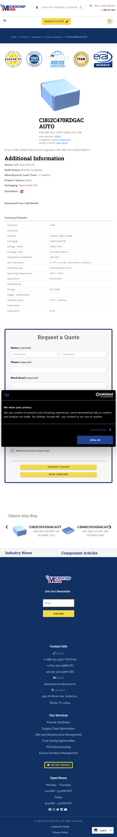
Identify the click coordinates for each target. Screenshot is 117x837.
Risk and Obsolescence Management (59, 734)
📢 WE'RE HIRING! (58, 765)
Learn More (62, 142)
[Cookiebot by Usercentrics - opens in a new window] (98, 395)
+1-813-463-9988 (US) (59, 665)
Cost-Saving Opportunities (58, 740)
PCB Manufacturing (58, 747)
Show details (98, 429)
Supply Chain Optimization (58, 728)
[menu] (4, 20)
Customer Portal (60, 826)
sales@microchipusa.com (60, 684)
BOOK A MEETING (58, 474)
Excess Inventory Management (58, 753)
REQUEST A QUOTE (56, 21)
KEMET (57, 136)
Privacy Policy (60, 832)
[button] (37, 7)
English (100, 830)
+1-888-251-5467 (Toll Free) (59, 659)
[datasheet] (21, 191)
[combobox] (103, 830)
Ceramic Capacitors (61, 139)
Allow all (95, 439)
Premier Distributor (58, 722)
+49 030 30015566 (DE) (59, 671)
